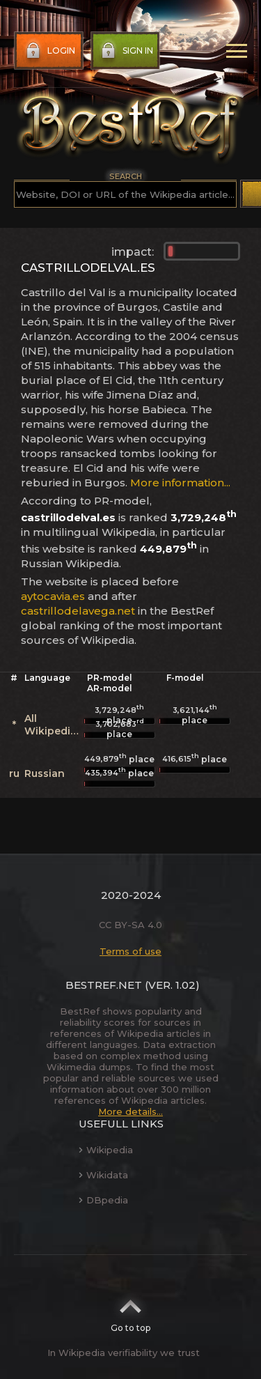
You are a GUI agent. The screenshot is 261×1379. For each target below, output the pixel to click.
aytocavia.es (53, 596)
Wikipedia (106, 1149)
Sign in (125, 51)
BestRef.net (103, 985)
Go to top (130, 1311)
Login (49, 51)
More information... (180, 482)
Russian (44, 773)
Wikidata (103, 1174)
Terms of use (130, 951)
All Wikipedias (53, 724)
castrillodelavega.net (78, 610)
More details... (130, 1111)
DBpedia (103, 1199)
